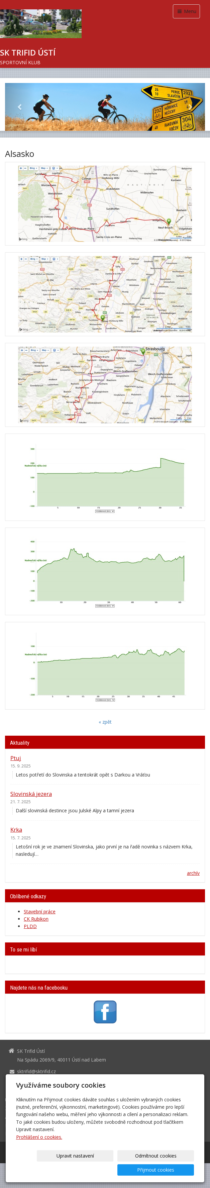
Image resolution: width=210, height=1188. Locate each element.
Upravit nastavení (58, 1170)
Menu (186, 11)
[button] (20, 107)
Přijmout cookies (168, 1170)
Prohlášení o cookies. (39, 1151)
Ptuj (15, 758)
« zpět (105, 722)
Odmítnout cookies (113, 1170)
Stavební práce (40, 911)
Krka (16, 829)
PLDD (30, 926)
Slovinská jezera (31, 794)
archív (193, 873)
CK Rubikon (36, 919)
